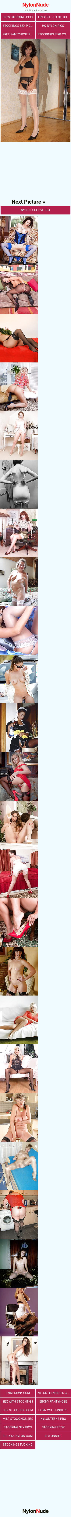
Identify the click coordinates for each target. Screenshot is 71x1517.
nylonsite (53, 1436)
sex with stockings (17, 1401)
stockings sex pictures (19, 26)
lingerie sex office (53, 17)
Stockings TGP (53, 1427)
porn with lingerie (53, 1410)
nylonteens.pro (53, 1419)
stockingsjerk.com (53, 34)
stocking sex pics (18, 1427)
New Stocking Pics (18, 17)
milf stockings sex (18, 1419)
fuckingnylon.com (18, 1436)
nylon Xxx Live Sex (35, 210)
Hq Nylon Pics (53, 26)
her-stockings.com (17, 1410)
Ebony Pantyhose (53, 1401)
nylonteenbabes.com (54, 1393)
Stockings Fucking (18, 1444)
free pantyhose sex (18, 34)
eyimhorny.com (18, 1393)
